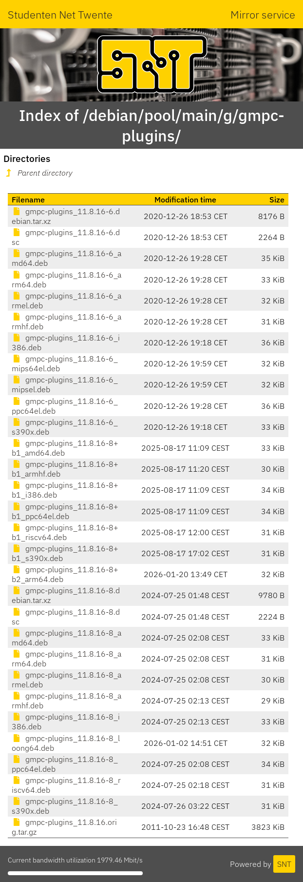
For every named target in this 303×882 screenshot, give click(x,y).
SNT (284, 864)
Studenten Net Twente (60, 14)
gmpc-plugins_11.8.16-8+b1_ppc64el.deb (65, 511)
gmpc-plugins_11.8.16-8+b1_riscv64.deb (65, 532)
